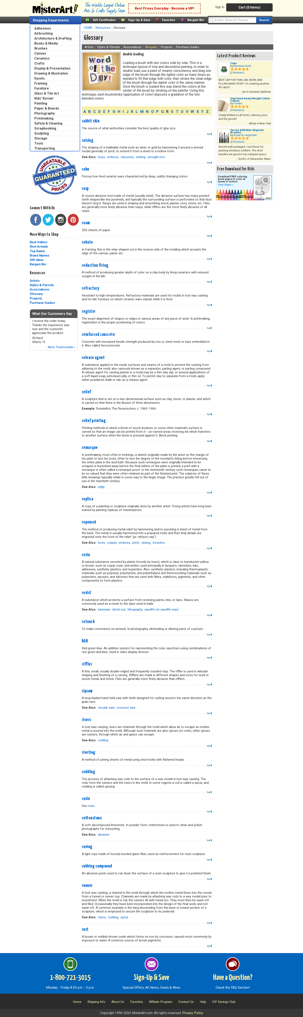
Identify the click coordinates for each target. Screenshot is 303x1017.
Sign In (219, 7)
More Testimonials (61, 347)
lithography (135, 609)
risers (102, 917)
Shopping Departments (51, 20)
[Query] (232, 20)
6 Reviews (237, 141)
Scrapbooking (45, 128)
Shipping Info (96, 1002)
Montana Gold (242, 65)
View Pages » (225, 184)
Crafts (39, 63)
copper (112, 543)
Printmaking (43, 118)
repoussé (127, 157)
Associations (39, 289)
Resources (37, 273)
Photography (44, 113)
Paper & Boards (46, 108)
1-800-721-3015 (70, 978)
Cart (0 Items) (249, 7)
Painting (40, 103)
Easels (39, 78)
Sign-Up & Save (139, 20)
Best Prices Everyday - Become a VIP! (164, 8)
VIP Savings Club (223, 1002)
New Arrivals (39, 246)
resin (91, 806)
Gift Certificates (104, 20)
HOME (88, 28)
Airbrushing (43, 33)
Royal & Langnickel (245, 135)
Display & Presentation (52, 68)
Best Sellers (38, 242)
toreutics (159, 543)
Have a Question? (232, 978)
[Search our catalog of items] (263, 20)
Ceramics (42, 58)
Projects (36, 298)
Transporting (44, 148)
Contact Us (186, 1002)
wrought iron (156, 157)
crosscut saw (126, 707)
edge (101, 487)
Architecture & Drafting (53, 38)
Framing (40, 83)
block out (119, 609)
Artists (35, 281)
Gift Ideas (37, 260)
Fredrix (238, 103)
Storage (40, 138)
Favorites (168, 20)
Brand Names (39, 255)
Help (203, 1002)
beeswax (104, 609)
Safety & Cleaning (48, 123)
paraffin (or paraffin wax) (162, 609)
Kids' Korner (44, 98)
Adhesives (42, 28)
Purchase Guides (42, 303)
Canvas (40, 53)
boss (101, 157)
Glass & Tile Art (46, 93)
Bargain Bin (196, 20)
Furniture (41, 88)
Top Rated (37, 251)
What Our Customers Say (52, 314)
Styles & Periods (42, 285)
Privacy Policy (192, 1013)
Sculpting (41, 133)
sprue (124, 917)
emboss (112, 157)
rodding (103, 740)
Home (77, 1002)
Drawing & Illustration (51, 73)
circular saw (106, 707)
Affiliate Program (160, 1002)
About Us (117, 1002)
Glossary (36, 294)
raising (145, 543)
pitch (135, 543)
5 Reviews (237, 110)
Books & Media (46, 43)
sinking (140, 157)
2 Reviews (237, 72)
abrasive (103, 834)
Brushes (40, 48)
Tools (38, 143)
